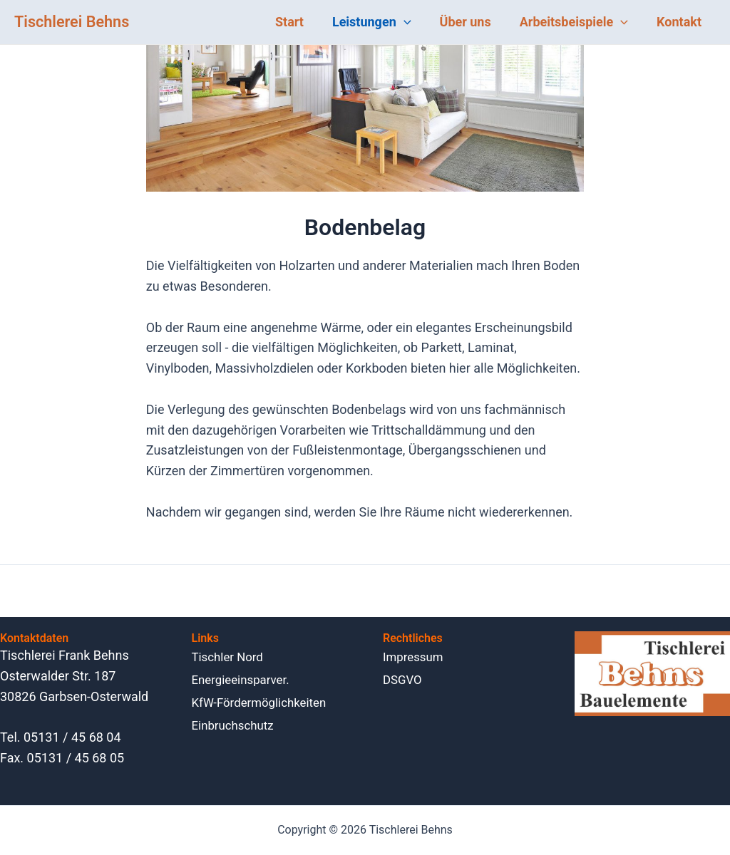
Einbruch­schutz (235, 724)
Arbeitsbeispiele (578, 22)
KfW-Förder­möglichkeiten (264, 702)
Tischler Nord (230, 656)
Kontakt (680, 21)
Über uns (472, 21)
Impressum (415, 656)
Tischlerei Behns (71, 22)
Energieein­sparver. (244, 679)
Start (302, 21)
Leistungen (381, 22)
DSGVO (404, 679)
